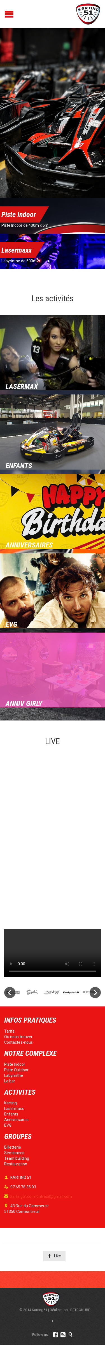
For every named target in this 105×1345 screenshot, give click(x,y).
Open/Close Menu (5, 14)
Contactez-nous (18, 1042)
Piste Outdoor (16, 1070)
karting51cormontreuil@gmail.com (38, 1196)
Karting (10, 1103)
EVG (7, 1125)
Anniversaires (16, 1119)
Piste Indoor (14, 1064)
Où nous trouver (18, 1037)
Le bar (9, 1081)
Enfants (11, 1114)
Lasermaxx (14, 1108)
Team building (16, 1158)
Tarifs (9, 1031)
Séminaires (14, 1153)
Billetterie (12, 1147)
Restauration (15, 1164)
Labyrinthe (13, 1075)
